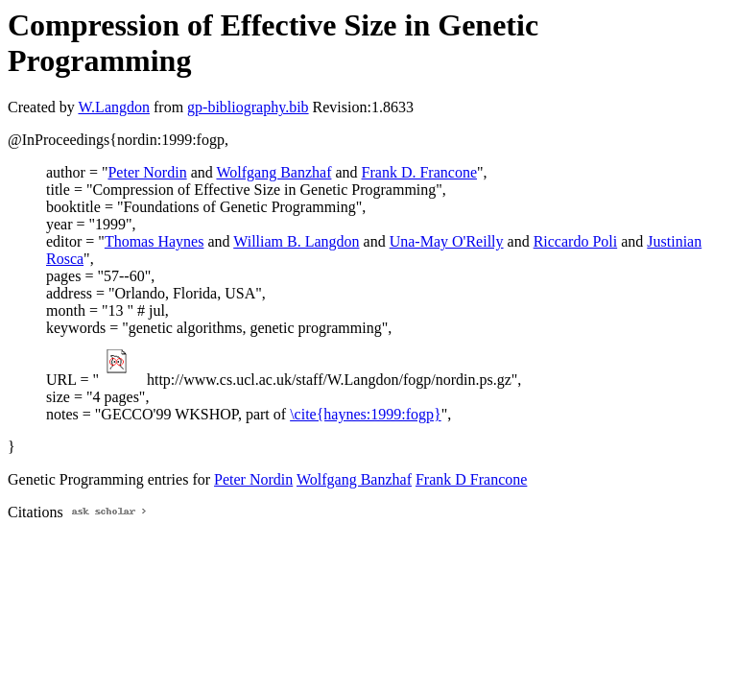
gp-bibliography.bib (248, 107)
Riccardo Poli (576, 241)
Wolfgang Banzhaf (273, 172)
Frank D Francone (471, 479)
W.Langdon (114, 107)
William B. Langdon (296, 241)
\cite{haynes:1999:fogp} (365, 414)
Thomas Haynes (154, 241)
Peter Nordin (146, 172)
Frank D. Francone (419, 172)
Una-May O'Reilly (447, 241)
